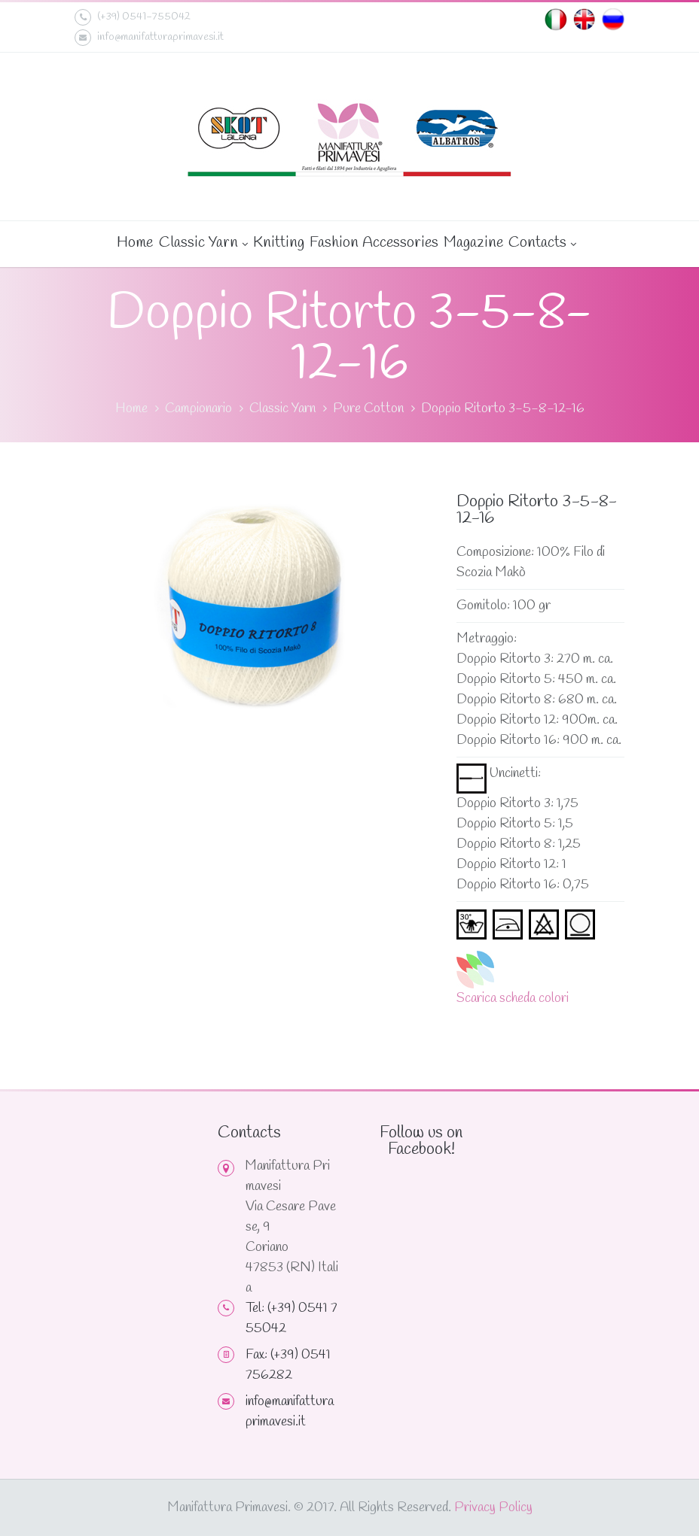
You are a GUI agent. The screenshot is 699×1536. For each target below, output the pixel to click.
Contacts (541, 243)
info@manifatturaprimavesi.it (149, 37)
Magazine (472, 242)
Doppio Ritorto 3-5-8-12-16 (503, 408)
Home (135, 242)
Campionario (198, 408)
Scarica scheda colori (512, 998)
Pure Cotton (368, 408)
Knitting (278, 242)
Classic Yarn (202, 243)
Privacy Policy (493, 1507)
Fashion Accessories (373, 242)
